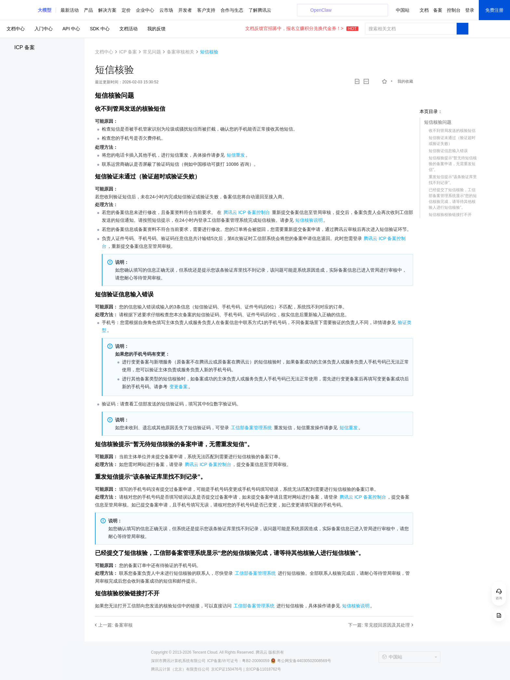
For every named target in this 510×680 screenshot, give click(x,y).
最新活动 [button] (69, 10)
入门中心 (43, 28)
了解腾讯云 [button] (259, 10)
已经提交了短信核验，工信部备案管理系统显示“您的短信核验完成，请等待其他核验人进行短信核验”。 (453, 199)
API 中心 (71, 28)
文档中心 (16, 28)
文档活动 (128, 28)
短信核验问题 (437, 122)
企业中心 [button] (145, 10)
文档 (424, 10)
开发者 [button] (185, 10)
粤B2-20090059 (255, 661)
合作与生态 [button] (232, 10)
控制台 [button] (454, 10)
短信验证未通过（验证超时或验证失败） (452, 140)
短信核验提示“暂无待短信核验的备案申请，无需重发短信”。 (453, 164)
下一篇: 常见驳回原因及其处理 (379, 625)
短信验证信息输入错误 (448, 151)
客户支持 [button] (206, 10)
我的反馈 (156, 28)
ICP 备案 (24, 47)
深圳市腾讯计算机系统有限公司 (178, 661)
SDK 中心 (100, 28)
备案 (437, 10)
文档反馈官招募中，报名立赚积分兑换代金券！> (301, 28)
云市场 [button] (166, 10)
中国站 (402, 10)
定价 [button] (126, 10)
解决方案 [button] (107, 10)
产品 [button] (88, 10)
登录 (469, 10)
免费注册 (494, 10)
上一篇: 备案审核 (115, 625)
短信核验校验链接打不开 (450, 214)
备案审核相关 (180, 51)
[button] (44, 10)
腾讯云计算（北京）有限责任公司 (180, 669)
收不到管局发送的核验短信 (452, 130)
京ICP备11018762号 (263, 669)
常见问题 (152, 51)
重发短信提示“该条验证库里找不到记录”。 (453, 180)
